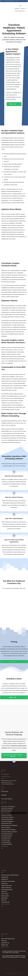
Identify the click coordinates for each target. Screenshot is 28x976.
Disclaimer (4, 794)
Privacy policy (4, 790)
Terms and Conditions (6, 797)
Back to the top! (14, 764)
